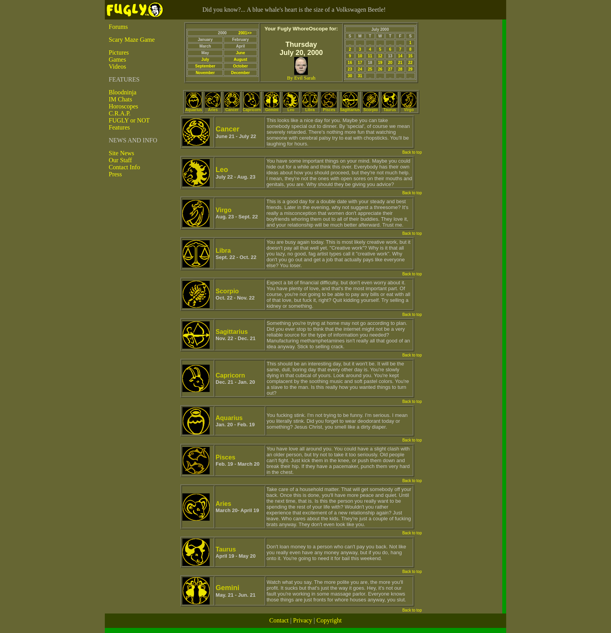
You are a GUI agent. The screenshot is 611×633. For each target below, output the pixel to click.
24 (360, 69)
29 (410, 69)
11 (370, 56)
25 (370, 69)
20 (390, 62)
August (240, 59)
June (240, 53)
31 (360, 76)
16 (350, 62)
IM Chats (120, 99)
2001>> (245, 33)
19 (380, 62)
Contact (279, 620)
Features (119, 127)
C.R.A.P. (120, 113)
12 (380, 56)
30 (350, 76)
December (240, 73)
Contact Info (124, 167)
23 (350, 69)
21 (400, 62)
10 (360, 56)
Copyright (329, 620)
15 (410, 56)
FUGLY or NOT (129, 120)
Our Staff (120, 160)
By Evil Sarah (301, 78)
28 (400, 69)
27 (390, 69)
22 (410, 62)
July (205, 59)
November (205, 73)
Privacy (302, 620)
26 (380, 69)
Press (115, 174)
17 (360, 62)
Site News (121, 153)
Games (117, 59)
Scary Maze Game (132, 39)
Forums (118, 26)
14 (400, 56)
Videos (117, 66)
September (205, 66)
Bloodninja (122, 92)
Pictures (119, 52)
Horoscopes (123, 106)
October (240, 66)
